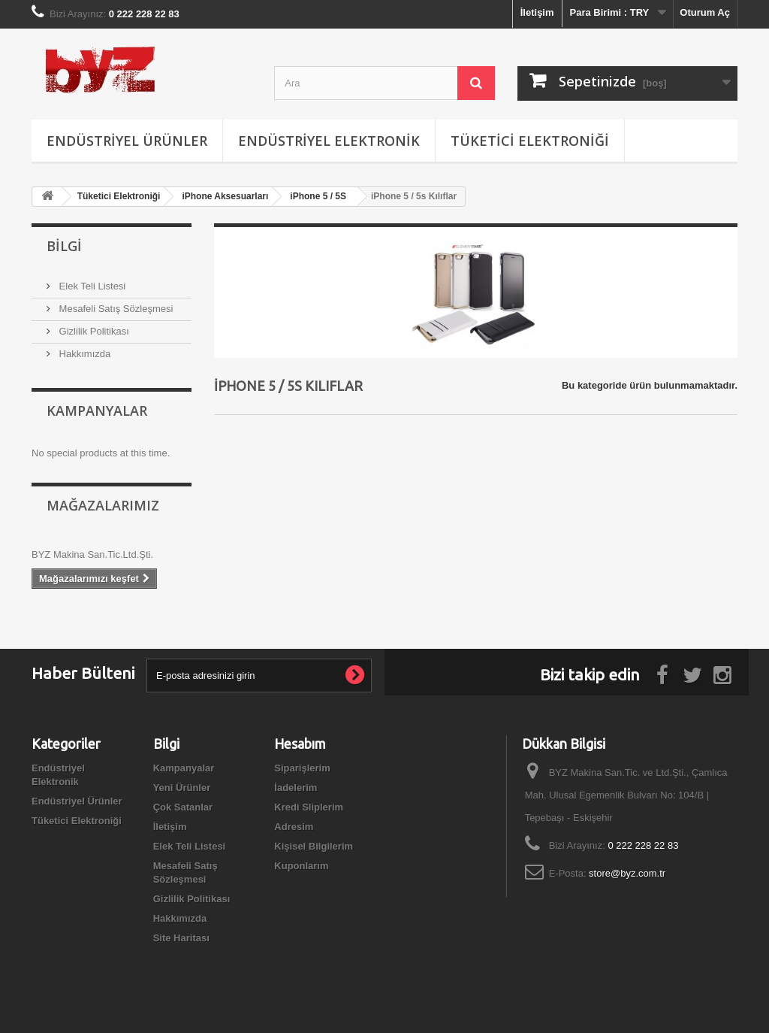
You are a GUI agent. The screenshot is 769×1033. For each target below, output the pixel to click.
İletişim (537, 12)
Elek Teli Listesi (90, 286)
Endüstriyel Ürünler (127, 141)
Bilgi (64, 246)
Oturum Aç (705, 12)
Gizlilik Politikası (92, 331)
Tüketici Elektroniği (530, 141)
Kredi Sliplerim (308, 807)
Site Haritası (181, 938)
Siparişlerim (302, 768)
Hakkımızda (83, 353)
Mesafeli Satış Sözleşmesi (114, 308)
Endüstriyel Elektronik (329, 141)
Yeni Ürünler (182, 787)
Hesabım (300, 743)
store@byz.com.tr (627, 873)
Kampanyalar (97, 410)
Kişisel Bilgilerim (313, 846)
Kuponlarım (301, 865)
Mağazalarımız (103, 505)
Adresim (293, 826)
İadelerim (295, 787)
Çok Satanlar (183, 807)
